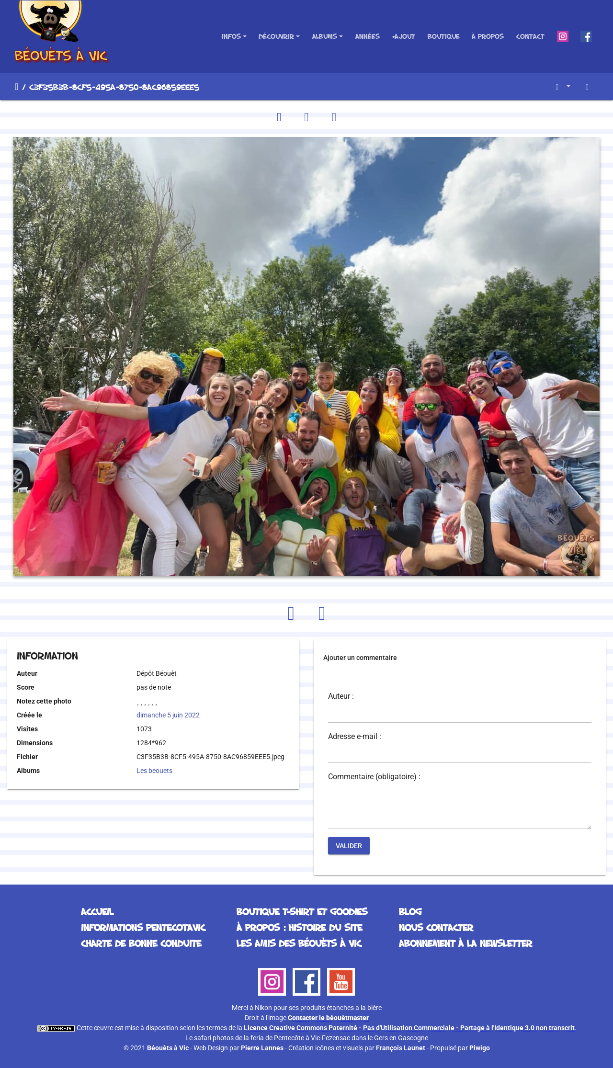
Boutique (444, 36)
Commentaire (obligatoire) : (374, 777)
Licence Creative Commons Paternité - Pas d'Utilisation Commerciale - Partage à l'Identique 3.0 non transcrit (409, 1028)
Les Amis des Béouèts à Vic (299, 943)
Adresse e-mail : (354, 736)
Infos (231, 36)
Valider (349, 846)
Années (367, 36)
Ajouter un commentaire (360, 657)
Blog (410, 911)
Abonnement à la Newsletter (465, 943)
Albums (324, 36)
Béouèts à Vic (168, 1048)
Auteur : (341, 696)
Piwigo (479, 1048)
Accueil (16, 87)
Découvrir (276, 36)
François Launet (400, 1048)
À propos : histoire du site (299, 927)
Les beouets (154, 770)
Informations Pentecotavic (143, 927)
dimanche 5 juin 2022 (168, 715)
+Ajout (403, 36)
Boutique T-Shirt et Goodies (302, 911)
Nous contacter (436, 927)
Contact (530, 36)
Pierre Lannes (262, 1048)
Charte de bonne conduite (141, 943)
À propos (488, 36)
